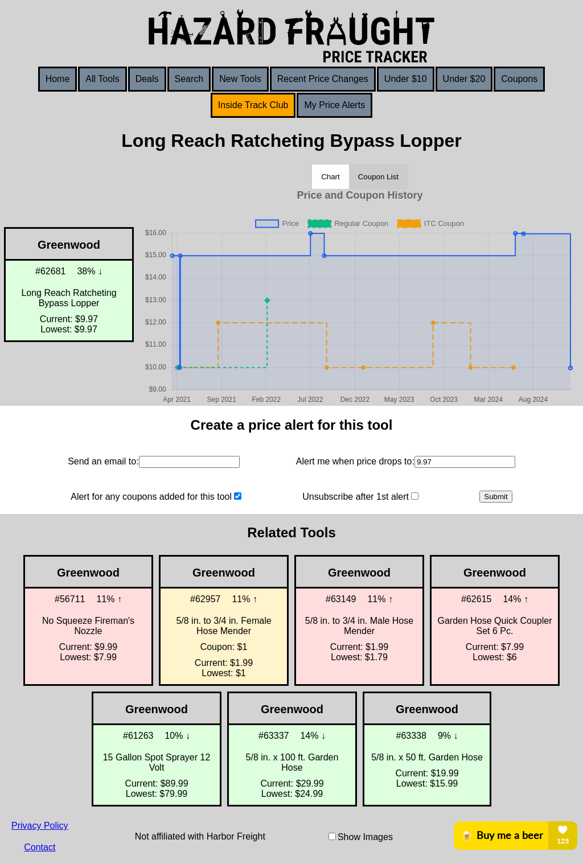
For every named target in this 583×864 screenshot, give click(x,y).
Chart (330, 176)
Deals (147, 79)
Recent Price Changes (322, 79)
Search (189, 79)
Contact (39, 847)
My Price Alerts (334, 105)
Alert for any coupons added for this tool (151, 496)
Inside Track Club (253, 105)
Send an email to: (103, 461)
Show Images (365, 837)
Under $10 (405, 79)
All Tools (102, 79)
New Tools (240, 79)
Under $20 (464, 79)
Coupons (519, 79)
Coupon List (378, 176)
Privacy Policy (39, 825)
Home (58, 79)
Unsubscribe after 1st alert (355, 496)
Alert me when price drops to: (355, 461)
